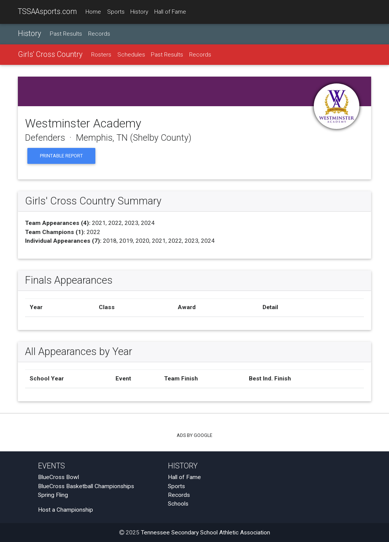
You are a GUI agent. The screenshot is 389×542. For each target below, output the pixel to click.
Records (99, 33)
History (139, 11)
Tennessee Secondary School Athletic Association (205, 532)
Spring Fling (53, 495)
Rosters (101, 54)
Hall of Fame (170, 11)
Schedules (131, 54)
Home (93, 11)
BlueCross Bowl (58, 477)
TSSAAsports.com (47, 11)
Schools (178, 503)
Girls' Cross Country (50, 54)
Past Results (66, 33)
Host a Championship (65, 509)
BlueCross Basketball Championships (86, 486)
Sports (116, 11)
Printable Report (61, 156)
